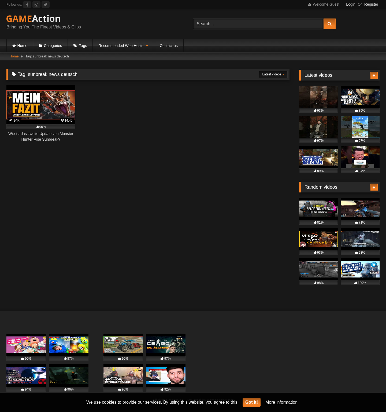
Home (22, 45)
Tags (83, 45)
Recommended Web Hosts (120, 45)
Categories (53, 45)
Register (371, 4)
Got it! (251, 402)
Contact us (169, 45)
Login (350, 4)
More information (281, 402)
